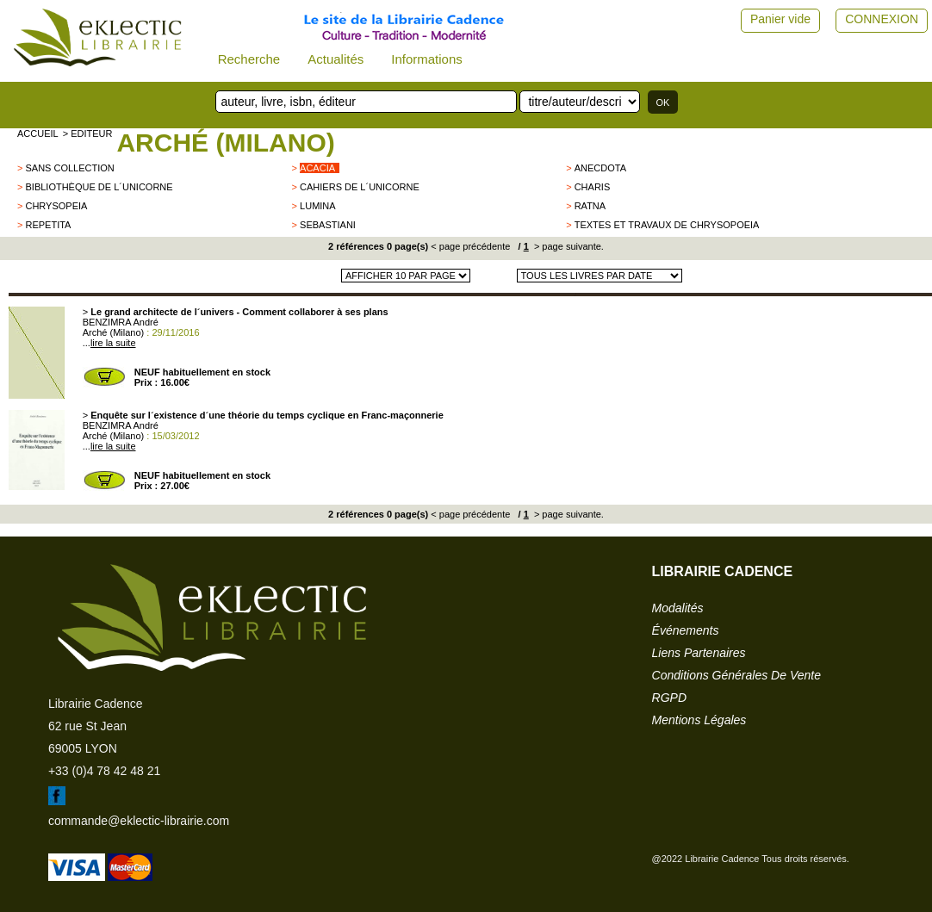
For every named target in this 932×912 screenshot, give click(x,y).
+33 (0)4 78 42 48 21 (104, 771)
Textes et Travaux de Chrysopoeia (667, 225)
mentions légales (699, 720)
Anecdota (600, 168)
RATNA (590, 206)
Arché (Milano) (225, 142)
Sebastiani (328, 225)
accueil (38, 133)
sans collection (69, 168)
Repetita (48, 225)
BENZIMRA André (120, 322)
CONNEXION (881, 19)
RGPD (669, 697)
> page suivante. (567, 246)
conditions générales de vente (736, 675)
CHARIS (593, 187)
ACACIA (317, 168)
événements (685, 630)
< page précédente (470, 246)
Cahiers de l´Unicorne (359, 187)
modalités (678, 608)
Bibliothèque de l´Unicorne (98, 187)
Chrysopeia (56, 206)
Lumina (318, 206)
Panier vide (780, 19)
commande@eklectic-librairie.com (138, 821)
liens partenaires (699, 653)
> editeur (88, 133)
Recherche (249, 59)
